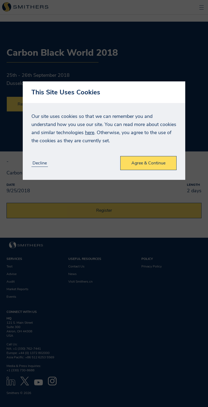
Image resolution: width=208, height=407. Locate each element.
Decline (39, 163)
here (89, 132)
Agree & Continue (148, 163)
